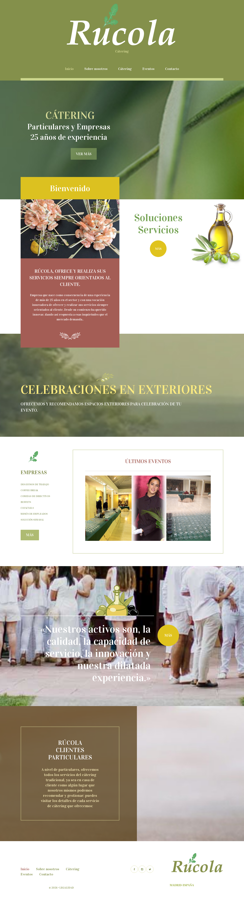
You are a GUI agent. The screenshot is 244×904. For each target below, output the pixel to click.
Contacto (172, 68)
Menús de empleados (34, 513)
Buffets (26, 502)
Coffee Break (29, 490)
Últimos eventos (148, 461)
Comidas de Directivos (35, 496)
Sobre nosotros (95, 68)
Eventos (148, 68)
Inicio (69, 68)
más (158, 249)
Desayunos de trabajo (35, 484)
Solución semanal (32, 519)
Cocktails (27, 508)
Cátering (125, 68)
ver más (84, 154)
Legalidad (66, 887)
